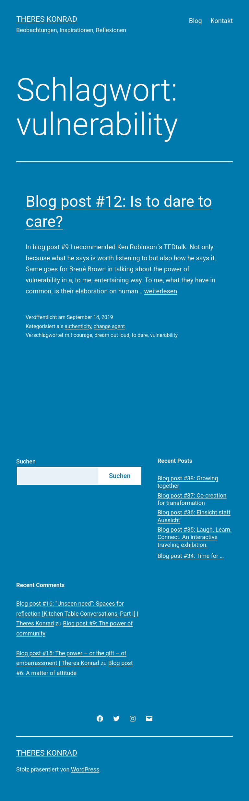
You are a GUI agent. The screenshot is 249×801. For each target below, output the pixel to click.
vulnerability (164, 335)
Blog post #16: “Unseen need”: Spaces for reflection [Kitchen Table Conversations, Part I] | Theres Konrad (77, 613)
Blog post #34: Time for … (191, 555)
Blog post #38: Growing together (188, 482)
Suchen (26, 461)
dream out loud (112, 335)
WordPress (85, 769)
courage (83, 335)
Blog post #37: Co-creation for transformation (192, 499)
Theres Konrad (46, 19)
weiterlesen (160, 291)
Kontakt (221, 21)
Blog (195, 21)
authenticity (78, 326)
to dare (140, 335)
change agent (109, 326)
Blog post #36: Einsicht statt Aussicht (194, 516)
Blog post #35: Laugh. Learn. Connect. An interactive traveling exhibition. (195, 537)
